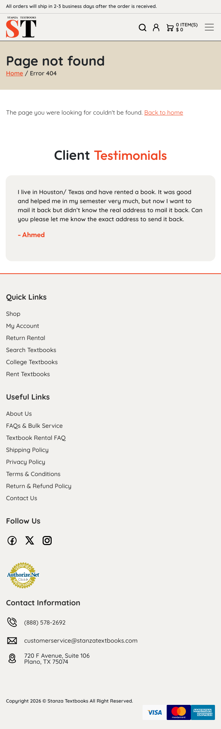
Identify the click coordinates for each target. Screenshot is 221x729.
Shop (13, 313)
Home (14, 73)
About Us (19, 413)
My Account (22, 325)
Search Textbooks (31, 350)
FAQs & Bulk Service (34, 425)
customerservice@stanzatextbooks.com (81, 640)
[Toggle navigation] (209, 27)
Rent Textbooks (28, 374)
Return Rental (25, 338)
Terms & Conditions (33, 474)
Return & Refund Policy (38, 486)
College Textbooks (32, 362)
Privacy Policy (25, 462)
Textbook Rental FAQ (36, 437)
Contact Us (21, 498)
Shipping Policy (27, 449)
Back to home (163, 112)
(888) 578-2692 (45, 622)
